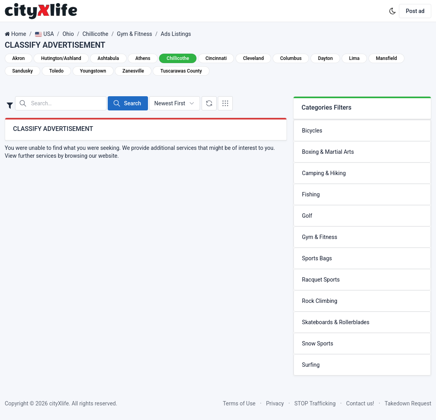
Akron (18, 58)
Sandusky (22, 71)
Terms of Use (239, 403)
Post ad (415, 11)
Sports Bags (317, 258)
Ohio (68, 34)
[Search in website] (61, 103)
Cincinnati (216, 58)
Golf (307, 216)
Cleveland (253, 58)
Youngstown (93, 71)
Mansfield (386, 58)
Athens (142, 58)
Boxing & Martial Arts (328, 152)
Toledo (56, 71)
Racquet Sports (321, 279)
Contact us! (360, 403)
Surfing (311, 365)
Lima (354, 58)
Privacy (275, 403)
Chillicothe (95, 34)
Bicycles (312, 130)
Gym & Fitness (134, 34)
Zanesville (133, 71)
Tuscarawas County (181, 71)
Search (127, 103)
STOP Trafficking (315, 403)
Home (18, 34)
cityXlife (59, 403)
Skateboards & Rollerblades (335, 322)
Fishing (311, 194)
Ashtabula (108, 58)
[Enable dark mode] (393, 11)
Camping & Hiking (324, 173)
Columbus (290, 58)
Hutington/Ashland (61, 58)
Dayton (325, 58)
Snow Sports (317, 343)
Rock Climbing (319, 301)
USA (44, 34)
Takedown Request (408, 403)
